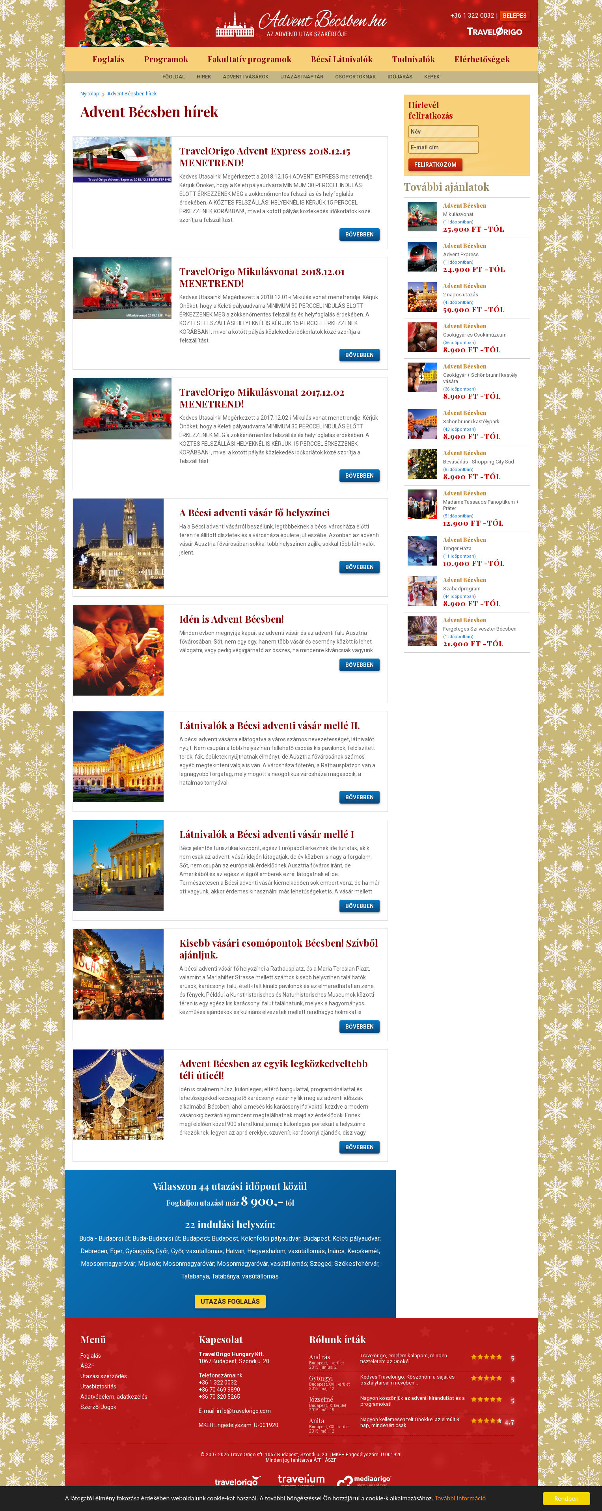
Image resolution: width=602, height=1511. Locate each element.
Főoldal (173, 77)
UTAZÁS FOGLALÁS (230, 1301)
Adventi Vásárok (245, 77)
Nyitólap (89, 94)
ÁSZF (87, 1366)
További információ (462, 1499)
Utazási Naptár (301, 77)
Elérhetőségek (482, 59)
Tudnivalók (413, 59)
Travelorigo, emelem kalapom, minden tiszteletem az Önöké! (403, 1358)
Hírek (204, 77)
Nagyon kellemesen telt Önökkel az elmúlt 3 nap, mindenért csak (409, 1422)
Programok (166, 59)
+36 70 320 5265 (219, 1397)
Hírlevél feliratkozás (430, 110)
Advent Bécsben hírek (132, 94)
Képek (432, 77)
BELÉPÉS (515, 16)
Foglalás (109, 59)
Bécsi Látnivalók (342, 59)
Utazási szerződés (103, 1376)
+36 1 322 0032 (218, 1382)
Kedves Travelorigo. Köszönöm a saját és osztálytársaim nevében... (407, 1380)
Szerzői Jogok (98, 1407)
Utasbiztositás (98, 1386)
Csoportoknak (355, 77)
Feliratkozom (435, 165)
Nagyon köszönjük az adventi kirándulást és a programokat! (412, 1401)
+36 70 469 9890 (219, 1389)
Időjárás (400, 77)
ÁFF (317, 1460)
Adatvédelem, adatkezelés (113, 1397)
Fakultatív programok (249, 59)
